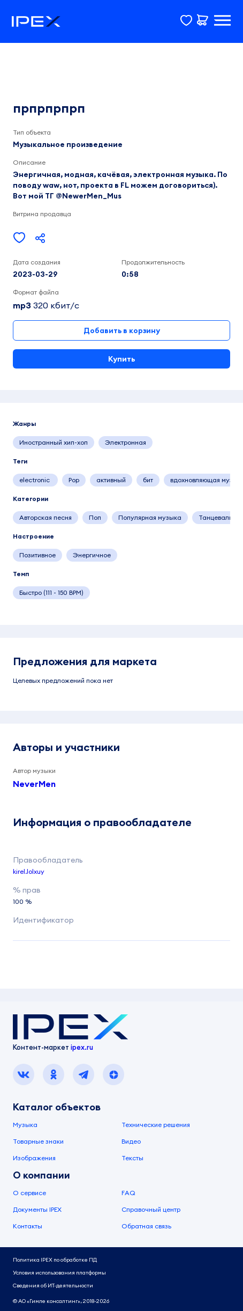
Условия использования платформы (59, 1272)
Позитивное (37, 555)
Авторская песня (45, 517)
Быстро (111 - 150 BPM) (51, 592)
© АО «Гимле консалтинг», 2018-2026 (61, 1301)
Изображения (34, 1158)
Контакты (27, 1226)
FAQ (128, 1193)
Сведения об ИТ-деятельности (53, 1285)
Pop (74, 480)
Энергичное (92, 555)
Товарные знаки (38, 1141)
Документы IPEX (37, 1209)
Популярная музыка (149, 517)
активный (111, 480)
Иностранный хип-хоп (53, 442)
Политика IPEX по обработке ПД (55, 1259)
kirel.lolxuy (28, 871)
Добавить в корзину (121, 330)
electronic (35, 480)
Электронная (125, 442)
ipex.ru (82, 1047)
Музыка (25, 1125)
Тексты (132, 1158)
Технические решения (156, 1125)
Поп (95, 517)
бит (148, 480)
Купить (121, 359)
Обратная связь (146, 1226)
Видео (131, 1141)
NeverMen (34, 783)
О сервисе (29, 1193)
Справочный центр (151, 1209)
